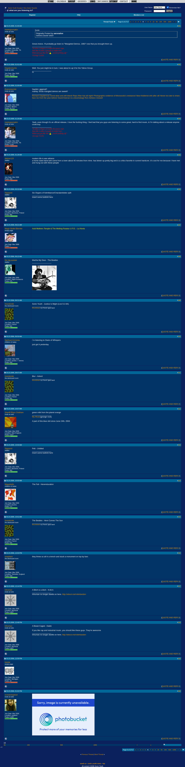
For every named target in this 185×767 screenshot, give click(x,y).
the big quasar (11, 260)
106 (160, 22)
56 (157, 22)
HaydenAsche (11, 68)
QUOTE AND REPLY (171, 60)
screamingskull (11, 695)
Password (148, 11)
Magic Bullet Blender (13, 228)
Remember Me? (174, 8)
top (103, 763)
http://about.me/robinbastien (74, 594)
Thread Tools (108, 22)
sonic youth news (94, 763)
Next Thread (99, 754)
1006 (169, 22)
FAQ (79, 15)
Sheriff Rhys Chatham (14, 412)
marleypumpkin (11, 30)
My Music (36, 417)
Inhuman (8, 590)
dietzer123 (9, 158)
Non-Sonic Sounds (30, 8)
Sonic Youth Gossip (15, 8)
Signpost (8, 193)
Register (32, 15)
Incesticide (9, 304)
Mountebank (36, 308)
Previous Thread (87, 754)
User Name (149, 7)
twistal (7, 662)
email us (83, 763)
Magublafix (9, 484)
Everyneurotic (11, 89)
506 (165, 22)
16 (153, 22)
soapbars (9, 556)
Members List (139, 15)
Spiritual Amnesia (12, 340)
